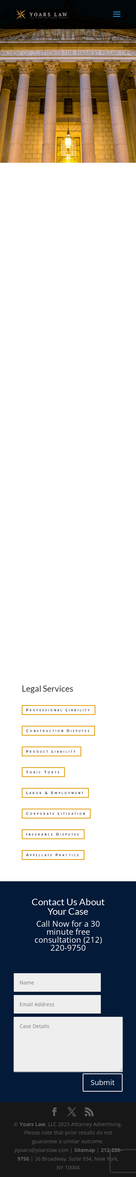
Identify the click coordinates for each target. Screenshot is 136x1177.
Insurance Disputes (53, 834)
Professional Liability (58, 710)
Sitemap (84, 1149)
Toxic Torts (43, 772)
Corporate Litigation (56, 813)
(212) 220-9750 (76, 943)
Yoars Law (32, 1124)
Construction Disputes (58, 730)
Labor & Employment (55, 792)
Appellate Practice (53, 855)
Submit (103, 1082)
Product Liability (51, 751)
